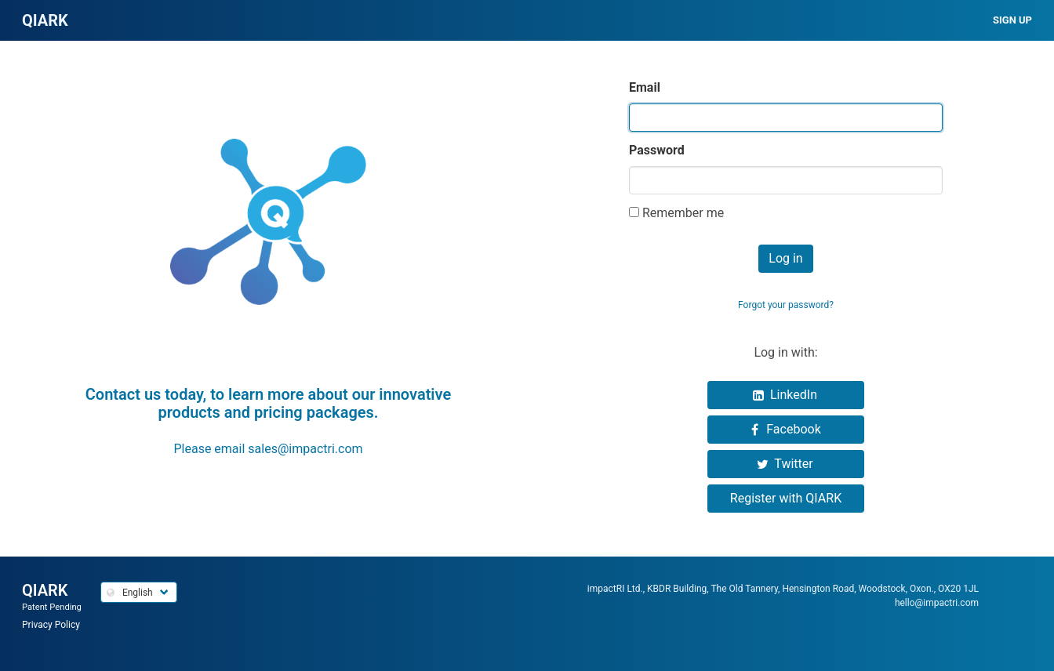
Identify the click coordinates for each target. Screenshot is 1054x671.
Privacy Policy (51, 624)
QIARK (44, 590)
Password (657, 150)
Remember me (683, 212)
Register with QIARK (785, 498)
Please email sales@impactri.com (267, 448)
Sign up (1012, 20)
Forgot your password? (786, 304)
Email (644, 87)
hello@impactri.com (937, 602)
